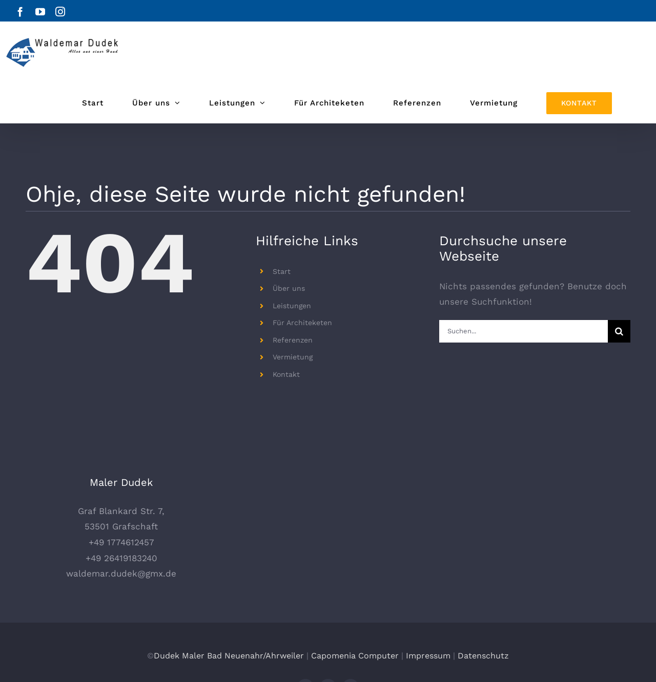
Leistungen (292, 306)
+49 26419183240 (121, 512)
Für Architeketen (302, 322)
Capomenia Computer (355, 610)
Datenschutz (483, 610)
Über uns (289, 288)
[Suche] (619, 331)
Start (282, 271)
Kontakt (286, 374)
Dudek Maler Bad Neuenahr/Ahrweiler (229, 610)
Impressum (428, 610)
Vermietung (293, 357)
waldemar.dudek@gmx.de (121, 528)
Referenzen (293, 340)
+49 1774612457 (121, 497)
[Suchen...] (523, 331)
